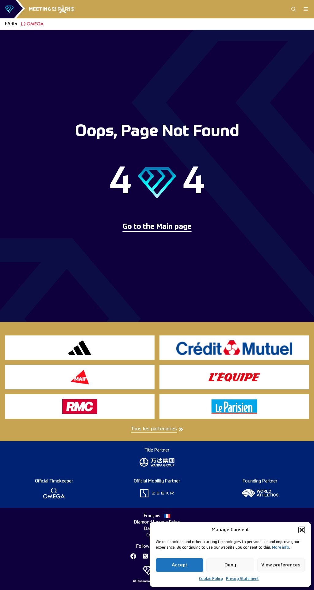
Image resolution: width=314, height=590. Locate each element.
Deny (230, 565)
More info (280, 548)
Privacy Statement (242, 579)
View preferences (281, 565)
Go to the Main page (157, 227)
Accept (179, 565)
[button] (302, 530)
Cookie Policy (211, 579)
